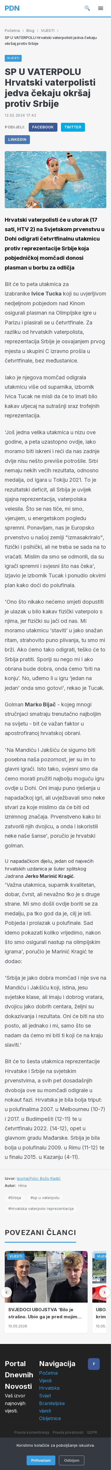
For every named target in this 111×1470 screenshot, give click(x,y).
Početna (12, 30)
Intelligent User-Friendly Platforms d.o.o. (69, 1458)
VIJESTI (47, 30)
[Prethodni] (6, 1292)
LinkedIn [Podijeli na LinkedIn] (17, 140)
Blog (30, 30)
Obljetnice (50, 1418)
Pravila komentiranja (31, 1432)
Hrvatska (49, 1388)
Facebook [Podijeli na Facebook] (43, 127)
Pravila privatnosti (68, 1432)
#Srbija (14, 1197)
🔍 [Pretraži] (87, 8)
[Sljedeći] (104, 1292)
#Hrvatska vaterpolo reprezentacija (41, 1208)
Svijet (45, 1396)
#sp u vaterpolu (44, 1197)
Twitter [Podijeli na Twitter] (73, 127)
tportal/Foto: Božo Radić (38, 1178)
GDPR (92, 1432)
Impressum (55, 1440)
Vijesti (45, 1381)
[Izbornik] (100, 8)
